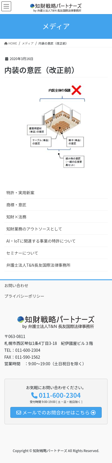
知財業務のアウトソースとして (34, 229)
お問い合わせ (16, 285)
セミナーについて (22, 253)
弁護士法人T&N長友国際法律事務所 (38, 265)
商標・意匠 (16, 205)
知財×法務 (16, 217)
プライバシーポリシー (24, 296)
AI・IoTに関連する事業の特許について (41, 241)
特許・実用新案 (20, 192)
